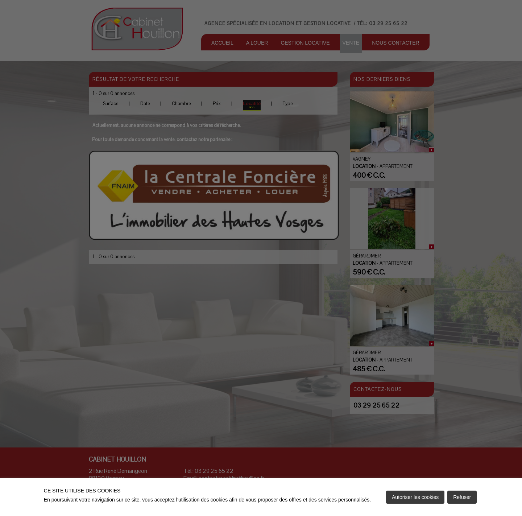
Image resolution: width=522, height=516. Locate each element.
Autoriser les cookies (415, 497)
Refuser (462, 497)
